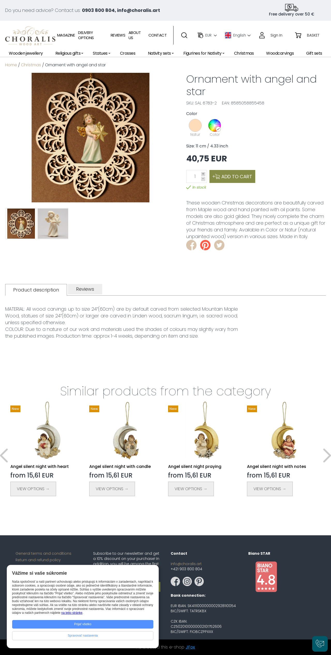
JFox (190, 647)
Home (11, 65)
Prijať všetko (83, 624)
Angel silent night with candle (120, 466)
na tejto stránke (71, 613)
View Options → (33, 489)
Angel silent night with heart (39, 466)
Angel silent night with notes (276, 466)
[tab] (36, 290)
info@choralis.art (186, 563)
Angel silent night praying (194, 466)
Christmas (31, 65)
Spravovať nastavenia (83, 635)
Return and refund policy (38, 560)
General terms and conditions (43, 553)
